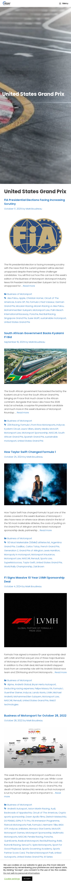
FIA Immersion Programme (45, 820)
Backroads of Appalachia (18, 812)
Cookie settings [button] (12, 878)
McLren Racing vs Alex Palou (49, 306)
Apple (22, 298)
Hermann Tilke (50, 824)
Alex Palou (12, 298)
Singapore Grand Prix (15, 318)
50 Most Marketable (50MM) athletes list (28, 542)
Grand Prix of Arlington (31, 550)
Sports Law (46, 558)
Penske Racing (35, 836)
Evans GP (20, 302)
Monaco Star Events (40, 828)
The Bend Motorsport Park (39, 852)
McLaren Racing (24, 306)
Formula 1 (35, 302)
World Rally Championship (18, 566)
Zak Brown (38, 566)
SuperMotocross (13, 562)
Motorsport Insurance (43, 554)
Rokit (59, 840)
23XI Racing (13, 424)
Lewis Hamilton (52, 550)
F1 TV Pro (26, 820)
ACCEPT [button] (27, 878)
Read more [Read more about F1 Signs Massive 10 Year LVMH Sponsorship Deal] (61, 672)
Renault (35, 558)
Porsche (34, 314)
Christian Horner (34, 298)
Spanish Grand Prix (34, 436)
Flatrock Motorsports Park (17, 824)
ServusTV (26, 844)
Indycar (60, 424)
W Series (48, 856)
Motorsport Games (14, 832)
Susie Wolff (34, 318)
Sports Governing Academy (37, 848)
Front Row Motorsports (43, 424)
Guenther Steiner (13, 692)
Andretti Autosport (17, 808)
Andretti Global (23, 684)
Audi (53, 808)
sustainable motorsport (53, 318)
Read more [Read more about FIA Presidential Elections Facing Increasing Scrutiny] (29, 285)
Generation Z (11, 550)
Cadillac (20, 546)
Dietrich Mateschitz (56, 816)
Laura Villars (27, 428)
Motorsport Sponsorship (35, 432)
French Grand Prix (50, 546)
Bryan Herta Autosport (44, 684)
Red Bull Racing (47, 314)
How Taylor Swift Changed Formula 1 (30, 452)
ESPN (18, 820)
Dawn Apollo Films (35, 816)
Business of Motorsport (19, 294)
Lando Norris (39, 692)
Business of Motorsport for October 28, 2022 (35, 716)
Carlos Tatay (33, 546)
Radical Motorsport (28, 840)
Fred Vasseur (47, 302)
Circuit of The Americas (45, 812)
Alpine (10, 684)
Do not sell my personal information (21, 873)
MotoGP (54, 428)
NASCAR (53, 432)
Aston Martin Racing (39, 808)
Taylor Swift (29, 562)
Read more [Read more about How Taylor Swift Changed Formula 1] (46, 530)
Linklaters (23, 828)
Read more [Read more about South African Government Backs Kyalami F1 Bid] (23, 412)
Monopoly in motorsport (17, 554)
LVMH (49, 692)
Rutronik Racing (12, 844)
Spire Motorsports (41, 844)
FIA (27, 302)
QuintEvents (10, 840)
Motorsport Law (41, 310)
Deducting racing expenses (19, 688)
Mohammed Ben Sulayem (18, 310)
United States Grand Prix (17, 322)
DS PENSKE (9, 820)
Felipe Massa (42, 688)
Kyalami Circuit (12, 428)
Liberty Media (42, 428)
